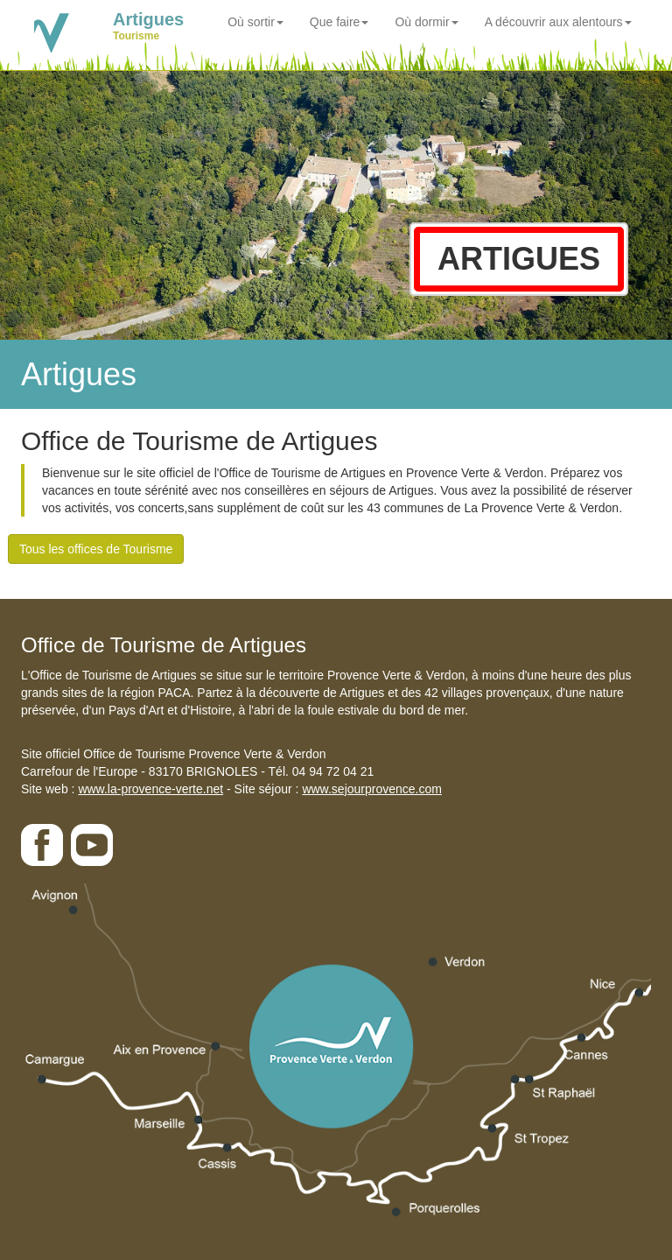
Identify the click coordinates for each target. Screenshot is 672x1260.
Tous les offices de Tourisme (95, 549)
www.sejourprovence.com (372, 789)
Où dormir (426, 22)
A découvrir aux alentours (558, 22)
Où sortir (256, 22)
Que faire (339, 22)
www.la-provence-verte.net (150, 789)
